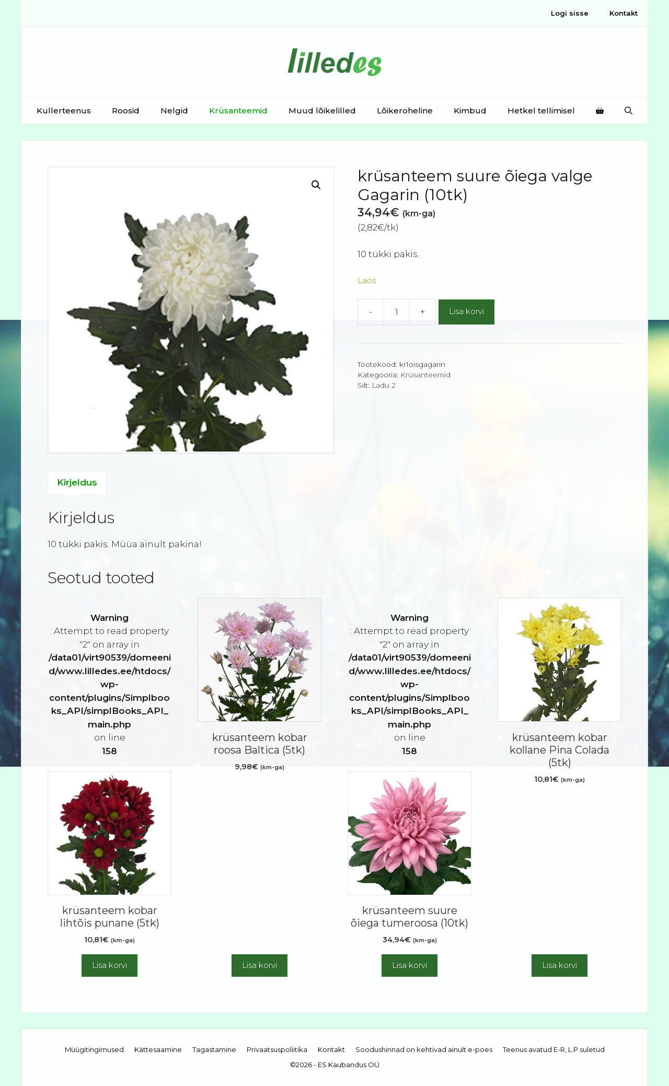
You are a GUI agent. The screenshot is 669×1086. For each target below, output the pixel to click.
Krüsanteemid (238, 110)
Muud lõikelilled (322, 110)
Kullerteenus (64, 110)
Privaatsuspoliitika (277, 1049)
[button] (316, 185)
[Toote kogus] (397, 312)
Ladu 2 (384, 385)
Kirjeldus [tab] (77, 482)
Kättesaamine (158, 1049)
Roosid (126, 110)
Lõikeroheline (405, 110)
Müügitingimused (94, 1049)
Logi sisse (570, 13)
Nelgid (174, 110)
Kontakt (623, 13)
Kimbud (470, 110)
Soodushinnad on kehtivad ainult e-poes (423, 1049)
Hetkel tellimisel (541, 110)
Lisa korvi (466, 311)
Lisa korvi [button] (109, 965)
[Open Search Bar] (628, 111)
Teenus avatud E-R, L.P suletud (554, 1049)
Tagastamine (214, 1049)
